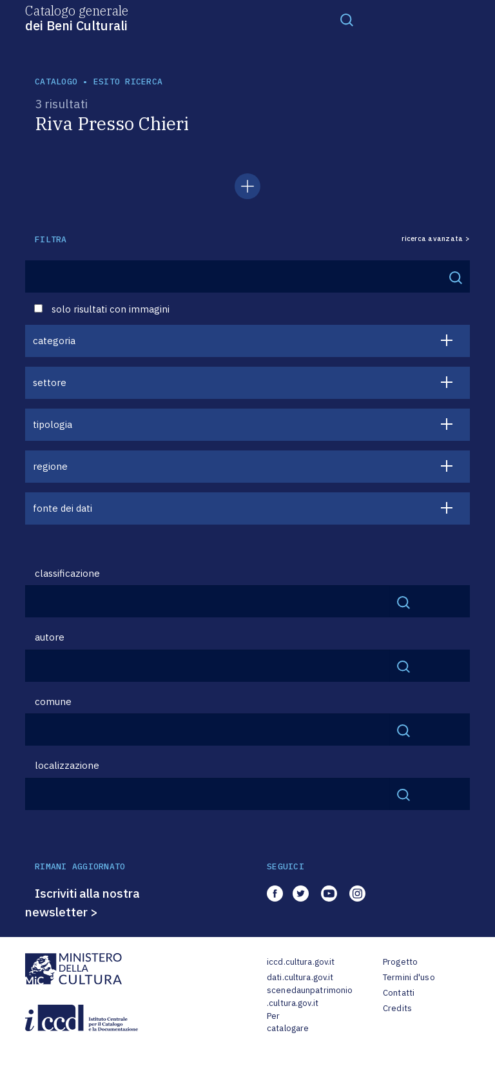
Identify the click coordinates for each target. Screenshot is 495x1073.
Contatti (398, 992)
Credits (397, 1008)
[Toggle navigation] (347, 19)
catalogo (56, 81)
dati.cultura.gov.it (300, 977)
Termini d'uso (409, 977)
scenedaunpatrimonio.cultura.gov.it (310, 997)
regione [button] (50, 466)
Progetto (400, 961)
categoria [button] (54, 340)
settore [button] (49, 382)
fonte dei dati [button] (62, 508)
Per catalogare (288, 1022)
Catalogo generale (76, 17)
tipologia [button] (52, 424)
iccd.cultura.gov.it (301, 961)
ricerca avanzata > (436, 239)
